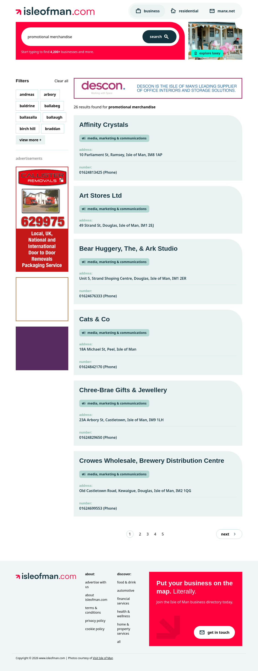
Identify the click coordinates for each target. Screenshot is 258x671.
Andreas (27, 94)
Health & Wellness (123, 613)
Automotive (125, 590)
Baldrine (27, 105)
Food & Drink (126, 582)
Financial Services (123, 600)
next (229, 534)
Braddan (52, 128)
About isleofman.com (96, 597)
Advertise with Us (95, 584)
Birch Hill (27, 128)
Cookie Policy (94, 629)
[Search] (159, 36)
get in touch (214, 632)
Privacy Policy (95, 620)
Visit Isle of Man (103, 658)
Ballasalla (28, 117)
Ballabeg (52, 105)
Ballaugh (55, 117)
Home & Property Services (123, 629)
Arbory (50, 94)
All (119, 641)
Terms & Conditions (93, 610)
